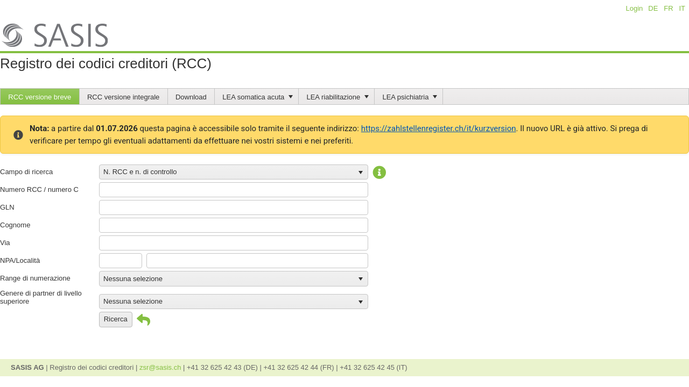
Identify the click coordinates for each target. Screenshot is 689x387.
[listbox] (233, 172)
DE (653, 8)
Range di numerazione (35, 278)
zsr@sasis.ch (161, 367)
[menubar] (344, 96)
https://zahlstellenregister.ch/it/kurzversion (438, 128)
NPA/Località (20, 260)
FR (668, 8)
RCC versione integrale (123, 97)
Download (191, 97)
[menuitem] (40, 96)
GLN (7, 207)
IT (682, 8)
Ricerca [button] (116, 319)
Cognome (15, 225)
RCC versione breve (39, 97)
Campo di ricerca (26, 172)
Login (634, 8)
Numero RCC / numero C (39, 189)
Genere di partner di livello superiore (41, 297)
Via (5, 243)
